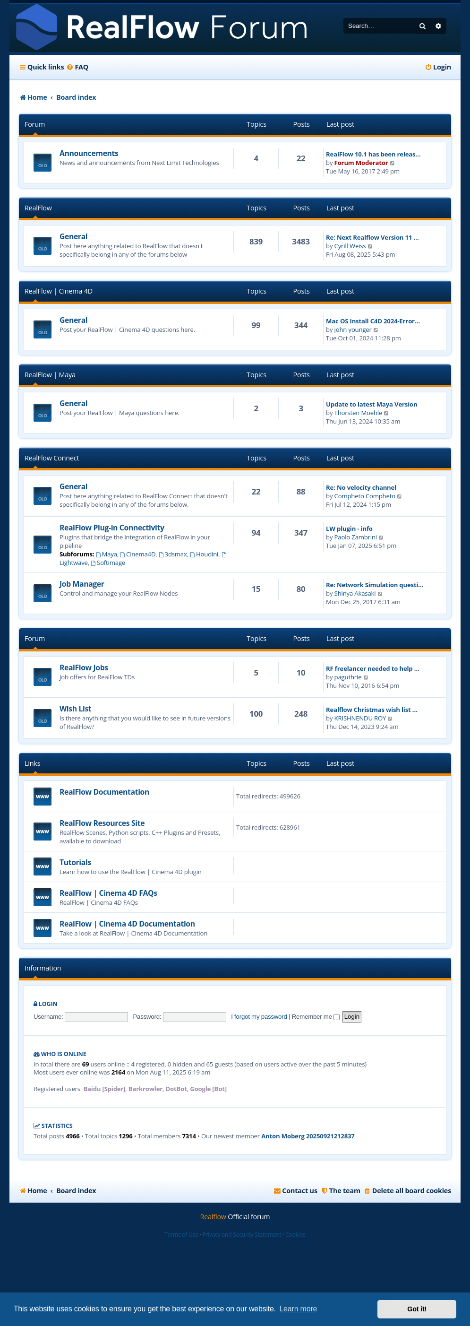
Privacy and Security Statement (242, 1235)
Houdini (204, 554)
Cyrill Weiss (350, 246)
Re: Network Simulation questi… (374, 585)
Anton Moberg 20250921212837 (308, 1136)
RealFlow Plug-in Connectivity (112, 527)
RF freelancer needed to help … (372, 668)
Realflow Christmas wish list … (372, 709)
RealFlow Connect (52, 457)
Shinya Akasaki (355, 593)
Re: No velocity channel (361, 487)
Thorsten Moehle (358, 412)
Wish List (75, 708)
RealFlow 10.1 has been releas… (373, 154)
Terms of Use (181, 1235)
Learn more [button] (298, 1309)
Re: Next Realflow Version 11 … (372, 237)
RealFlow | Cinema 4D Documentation (127, 924)
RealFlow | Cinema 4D (59, 290)
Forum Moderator (361, 162)
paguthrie (348, 677)
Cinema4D (137, 554)
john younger (353, 329)
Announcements (89, 153)
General (73, 236)
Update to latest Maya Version (371, 404)
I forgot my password (259, 1016)
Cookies (295, 1235)
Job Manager (82, 584)
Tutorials (75, 862)
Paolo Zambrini (355, 537)
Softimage (108, 562)
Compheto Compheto (364, 496)
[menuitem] (77, 67)
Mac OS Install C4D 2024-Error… (373, 321)
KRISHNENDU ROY (360, 718)
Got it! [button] (417, 1309)
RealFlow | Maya (50, 374)
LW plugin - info (349, 528)
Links (32, 763)
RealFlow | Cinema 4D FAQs (108, 893)
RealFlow (38, 207)
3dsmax (173, 554)
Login (48, 1004)
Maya (106, 554)
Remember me (316, 1016)
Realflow (213, 1216)
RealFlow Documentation (104, 792)
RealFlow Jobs (84, 667)
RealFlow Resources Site (102, 823)
